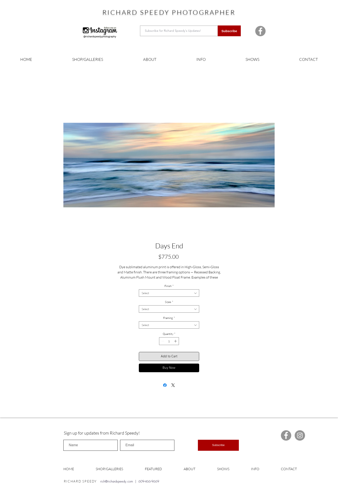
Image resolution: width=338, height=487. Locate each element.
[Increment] (175, 341)
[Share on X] (173, 385)
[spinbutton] (169, 341)
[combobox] (169, 293)
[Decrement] (162, 341)
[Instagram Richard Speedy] (300, 435)
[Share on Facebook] (164, 385)
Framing (169, 318)
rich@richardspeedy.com (116, 481)
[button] (87, 59)
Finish (169, 286)
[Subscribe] (229, 30)
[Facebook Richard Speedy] (260, 31)
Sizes (169, 302)
